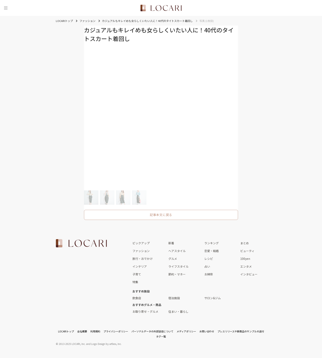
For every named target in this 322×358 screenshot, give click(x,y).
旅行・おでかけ (142, 259)
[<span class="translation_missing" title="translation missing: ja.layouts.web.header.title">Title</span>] (161, 8)
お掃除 (208, 274)
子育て (136, 274)
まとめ (244, 243)
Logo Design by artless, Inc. (106, 343)
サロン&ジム (212, 298)
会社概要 (82, 331)
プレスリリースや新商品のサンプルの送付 (240, 331)
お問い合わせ (206, 331)
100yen (245, 259)
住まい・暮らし (178, 311)
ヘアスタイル (177, 251)
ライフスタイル (178, 266)
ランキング (211, 243)
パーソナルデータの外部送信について (152, 331)
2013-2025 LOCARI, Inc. (72, 343)
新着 (171, 243)
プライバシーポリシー (116, 331)
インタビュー (249, 274)
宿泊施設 (174, 298)
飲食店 (136, 298)
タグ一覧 (161, 336)
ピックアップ (141, 243)
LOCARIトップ (66, 331)
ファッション (141, 251)
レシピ (208, 259)
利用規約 (95, 331)
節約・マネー (177, 274)
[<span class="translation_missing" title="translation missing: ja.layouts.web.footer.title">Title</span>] (81, 243)
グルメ (172, 259)
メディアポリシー (186, 331)
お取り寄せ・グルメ (145, 311)
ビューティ (247, 251)
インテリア (139, 266)
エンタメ (246, 266)
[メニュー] (5, 8)
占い (207, 266)
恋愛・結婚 (211, 251)
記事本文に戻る (161, 215)
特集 (135, 282)
